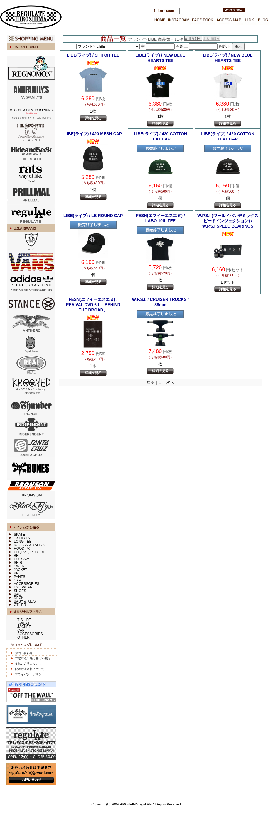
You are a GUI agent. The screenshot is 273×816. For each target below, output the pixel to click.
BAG (17, 594)
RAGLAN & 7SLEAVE (31, 545)
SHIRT (19, 563)
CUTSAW (21, 559)
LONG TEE (22, 542)
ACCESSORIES (26, 584)
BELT (18, 556)
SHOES (20, 591)
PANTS (19, 577)
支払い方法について (28, 663)
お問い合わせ (24, 653)
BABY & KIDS (25, 601)
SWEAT (20, 566)
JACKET (20, 570)
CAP (17, 580)
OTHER (20, 605)
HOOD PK (22, 549)
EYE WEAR (23, 587)
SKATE (19, 534)
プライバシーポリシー (29, 674)
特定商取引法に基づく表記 (32, 658)
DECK (18, 598)
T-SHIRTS (22, 538)
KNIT (18, 573)
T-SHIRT (24, 620)
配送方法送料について (29, 669)
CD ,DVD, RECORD (29, 552)
